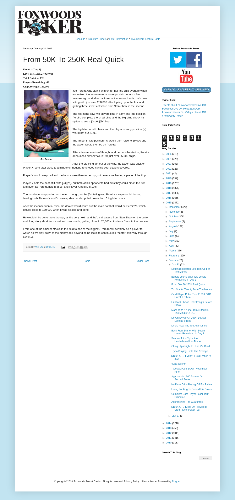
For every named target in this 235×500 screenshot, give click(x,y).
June (172, 236)
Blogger (176, 481)
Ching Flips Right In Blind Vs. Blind (190, 346)
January (174, 260)
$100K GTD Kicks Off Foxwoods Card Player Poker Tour (189, 408)
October (174, 216)
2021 (169, 173)
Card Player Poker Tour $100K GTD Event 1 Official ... (191, 296)
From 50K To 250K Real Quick (188, 284)
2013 (169, 428)
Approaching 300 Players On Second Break (187, 378)
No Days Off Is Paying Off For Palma (191, 384)
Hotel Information (118, 39)
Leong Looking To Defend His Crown (191, 389)
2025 (169, 154)
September (175, 221)
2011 (169, 437)
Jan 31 (176, 264)
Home (87, 261)
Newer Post (30, 261)
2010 (169, 442)
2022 (169, 168)
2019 (169, 183)
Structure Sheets (97, 39)
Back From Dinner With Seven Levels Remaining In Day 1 (188, 332)
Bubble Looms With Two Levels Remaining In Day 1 (188, 278)
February (174, 255)
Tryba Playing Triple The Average (189, 351)
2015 (169, 202)
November (175, 211)
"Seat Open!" (178, 363)
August (173, 226)
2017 (169, 193)
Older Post (143, 261)
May (171, 240)
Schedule (80, 39)
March (173, 250)
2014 (169, 423)
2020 (169, 178)
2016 (169, 197)
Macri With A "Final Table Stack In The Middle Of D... (189, 311)
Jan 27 (176, 415)
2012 (169, 433)
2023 (169, 163)
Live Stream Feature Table (145, 39)
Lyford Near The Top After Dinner (189, 325)
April (172, 245)
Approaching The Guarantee (187, 401)
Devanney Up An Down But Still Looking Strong (188, 319)
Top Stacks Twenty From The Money (191, 289)
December (175, 207)
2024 (169, 159)
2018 (169, 188)
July (171, 231)
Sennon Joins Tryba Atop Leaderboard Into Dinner (186, 340)
